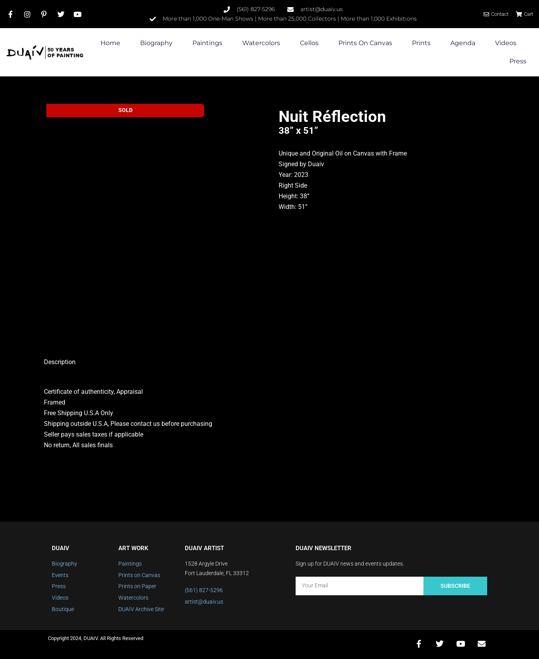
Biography (156, 43)
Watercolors (261, 43)
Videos (505, 43)
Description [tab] (60, 362)
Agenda (462, 43)
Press (517, 61)
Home (110, 43)
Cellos (309, 43)
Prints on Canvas (365, 43)
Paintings (207, 43)
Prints (421, 43)
